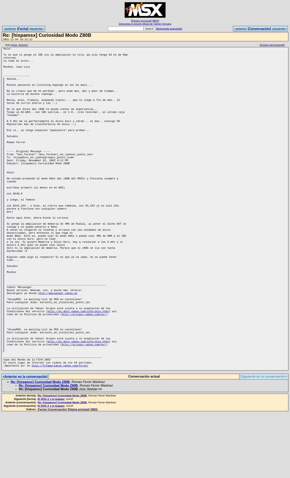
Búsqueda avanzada (169, 28)
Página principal (141, 20)
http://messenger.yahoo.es (58, 343)
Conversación (259, 28)
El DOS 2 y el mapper (51, 464)
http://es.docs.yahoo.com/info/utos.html (78, 365)
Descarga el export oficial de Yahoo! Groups (145, 23)
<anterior (9, 28)
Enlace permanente (272, 45)
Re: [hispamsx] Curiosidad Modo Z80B (40, 447)
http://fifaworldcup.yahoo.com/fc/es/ (60, 430)
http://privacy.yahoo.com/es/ (84, 368)
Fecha (22, 28)
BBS (155, 20)
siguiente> (36, 28)
